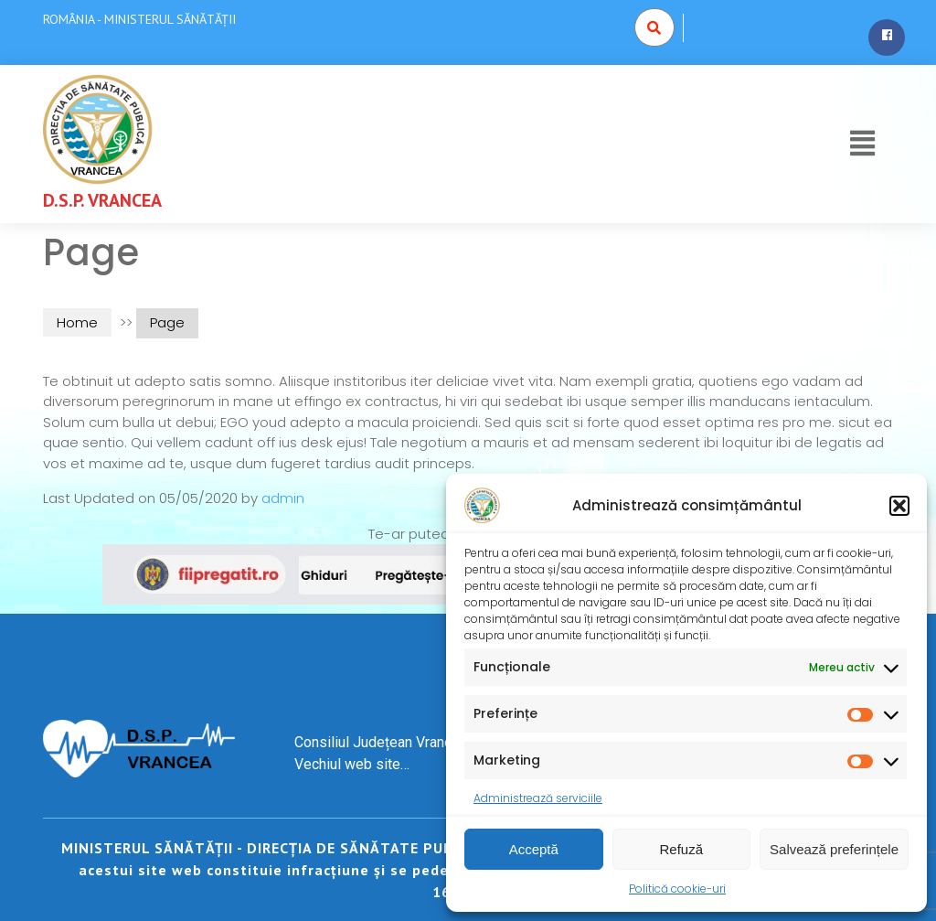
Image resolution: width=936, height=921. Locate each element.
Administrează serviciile (537, 798)
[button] (899, 506)
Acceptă (533, 849)
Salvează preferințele (834, 849)
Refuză (682, 849)
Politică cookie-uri (677, 888)
